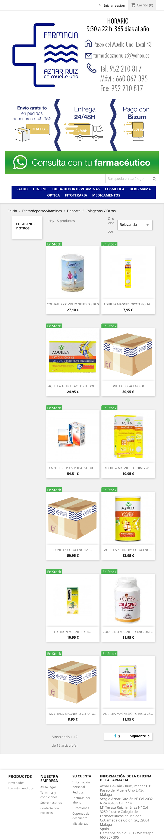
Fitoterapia (76, 195)
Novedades (16, 783)
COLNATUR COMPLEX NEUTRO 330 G (73, 304)
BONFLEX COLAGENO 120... (72, 550)
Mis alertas (80, 823)
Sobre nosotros (51, 803)
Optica (53, 195)
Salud (22, 189)
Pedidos (78, 792)
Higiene (40, 189)
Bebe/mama (140, 189)
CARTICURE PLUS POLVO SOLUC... (73, 468)
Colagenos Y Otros (25, 226)
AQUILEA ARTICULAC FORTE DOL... (72, 386)
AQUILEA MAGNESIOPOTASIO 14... (128, 304)
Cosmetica (114, 189)
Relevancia (135, 224)
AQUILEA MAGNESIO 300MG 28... (128, 468)
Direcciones (80, 808)
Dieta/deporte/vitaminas (76, 189)
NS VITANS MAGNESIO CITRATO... (73, 714)
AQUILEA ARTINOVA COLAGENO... (128, 550)
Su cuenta (81, 776)
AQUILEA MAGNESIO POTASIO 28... (128, 714)
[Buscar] (132, 178)
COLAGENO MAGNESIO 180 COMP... (128, 632)
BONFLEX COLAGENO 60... (128, 386)
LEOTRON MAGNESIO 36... (73, 632)
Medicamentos (106, 195)
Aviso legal (48, 787)
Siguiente (140, 736)
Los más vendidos (21, 788)
